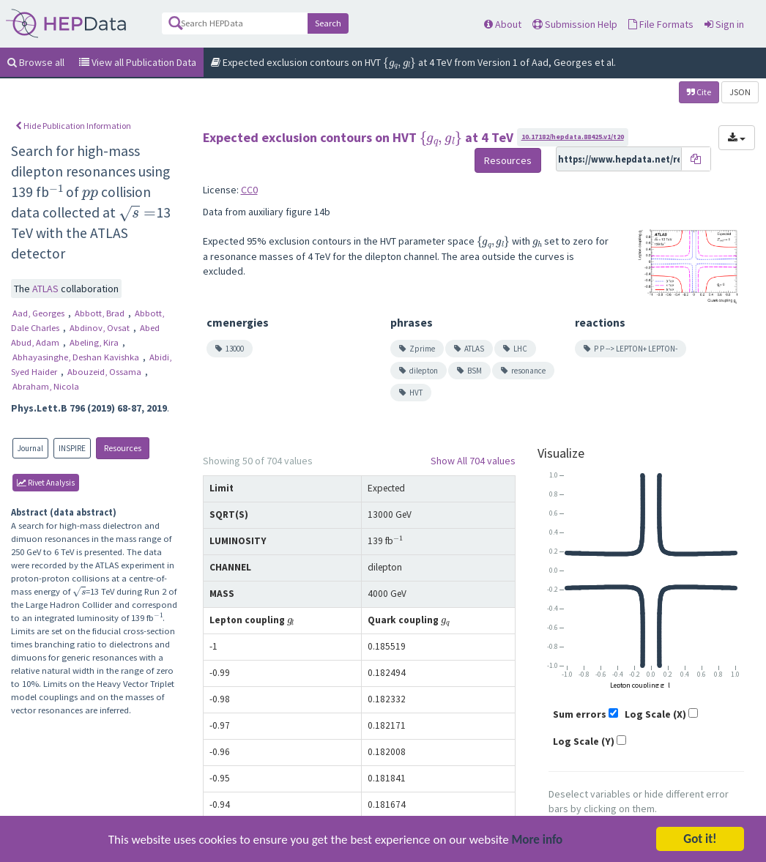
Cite (699, 91)
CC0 (249, 189)
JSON (740, 91)
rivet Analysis (46, 483)
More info (537, 844)
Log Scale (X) (655, 714)
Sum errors (579, 714)
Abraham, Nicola (45, 386)
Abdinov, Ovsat (101, 327)
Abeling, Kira (95, 342)
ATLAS (46, 288)
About (502, 24)
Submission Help (574, 24)
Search (328, 23)
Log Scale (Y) (583, 741)
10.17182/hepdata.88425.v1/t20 (572, 136)
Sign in (724, 24)
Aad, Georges (39, 313)
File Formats (661, 24)
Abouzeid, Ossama (105, 371)
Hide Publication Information (73, 125)
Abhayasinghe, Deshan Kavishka (76, 357)
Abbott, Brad (101, 313)
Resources (122, 447)
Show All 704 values (473, 460)
